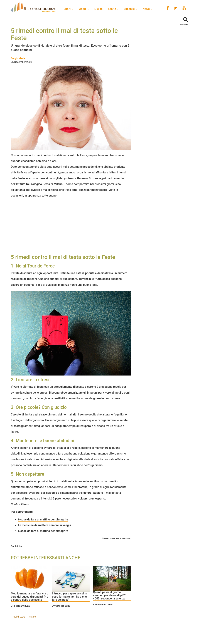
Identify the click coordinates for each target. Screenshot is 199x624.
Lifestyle (130, 9)
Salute (113, 9)
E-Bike (98, 9)
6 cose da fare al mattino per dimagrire (43, 531)
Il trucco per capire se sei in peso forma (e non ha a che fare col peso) (69, 596)
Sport (68, 9)
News (147, 9)
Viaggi (83, 9)
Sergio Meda (18, 58)
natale (32, 616)
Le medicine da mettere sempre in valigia (44, 525)
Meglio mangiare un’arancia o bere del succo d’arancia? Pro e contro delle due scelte (29, 596)
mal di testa (19, 616)
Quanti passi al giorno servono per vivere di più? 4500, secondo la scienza (109, 595)
